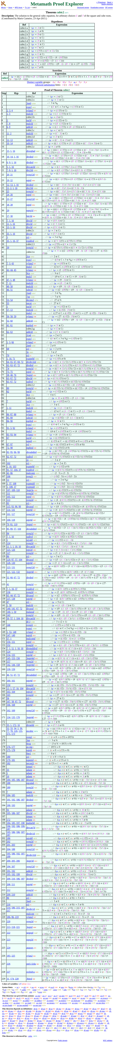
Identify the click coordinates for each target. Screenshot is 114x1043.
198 (22, 823)
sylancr (29, 270)
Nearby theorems (107, 4)
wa (32, 987)
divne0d (30, 725)
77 (8, 731)
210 (13, 879)
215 (18, 907)
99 (18, 452)
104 (15, 470)
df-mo (10, 1011)
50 (11, 286)
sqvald (29, 540)
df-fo (91, 1021)
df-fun (58, 1021)
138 (13, 598)
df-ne (66, 1011)
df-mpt (73, 1016)
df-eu (19, 1011)
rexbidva (30, 972)
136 (8, 592)
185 (13, 779)
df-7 (72, 1028)
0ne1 (28, 753)
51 (11, 289)
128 (8, 563)
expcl (29, 107)
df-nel (75, 1011)
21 (11, 174)
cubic (30, 1036)
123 (8, 567)
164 (13, 691)
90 (11, 421)
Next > (110, 2)
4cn (28, 394)
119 (15, 524)
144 (13, 665)
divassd (30, 506)
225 (13, 956)
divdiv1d (30, 833)
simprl (29, 766)
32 (8, 728)
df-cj (58, 1030)
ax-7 (94, 996)
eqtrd (28, 180)
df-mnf (59, 1025)
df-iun (45, 1016)
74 (8, 368)
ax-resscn (104, 998)
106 (8, 476)
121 (8, 572)
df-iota (49, 1021)
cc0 (5, 990)
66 (12, 342)
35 (8, 233)
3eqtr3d (30, 861)
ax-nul (55, 998)
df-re (67, 1030)
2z (27, 460)
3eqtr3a (30, 490)
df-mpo (40, 1023)
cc (100, 987)
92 (14, 428)
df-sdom (30, 1025)
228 (17, 978)
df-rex (92, 1011)
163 (8, 691)
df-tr (82, 1016)
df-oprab (30, 1023)
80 (8, 388)
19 (8, 180)
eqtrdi (29, 750)
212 (8, 890)
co (92, 987)
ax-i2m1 (17, 1003)
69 (18, 362)
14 (11, 143)
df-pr (19, 1016)
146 (8, 625)
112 (13, 496)
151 (13, 642)
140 (8, 608)
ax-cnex (92, 998)
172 (14, 725)
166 (8, 705)
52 (8, 321)
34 (15, 728)
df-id (90, 1016)
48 (14, 280)
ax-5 (78, 996)
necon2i (30, 763)
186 (18, 779)
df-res (88, 1018)
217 (8, 910)
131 (13, 567)
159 (13, 669)
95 (11, 452)
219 (17, 917)
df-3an (68, 1009)
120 (15, 731)
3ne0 (28, 901)
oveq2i (29, 476)
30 (11, 216)
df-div (12, 1028)
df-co (62, 1018)
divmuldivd (31, 648)
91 (8, 428)
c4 (98, 990)
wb (24, 987)
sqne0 (29, 441)
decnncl (30, 300)
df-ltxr (78, 1025)
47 (8, 280)
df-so (10, 1018)
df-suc (39, 1021)
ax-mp (29, 747)
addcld (29, 127)
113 (8, 500)
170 (18, 717)
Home (10, 7)
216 (8, 904)
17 (8, 216)
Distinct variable (35, 82)
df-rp (29, 1030)
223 (8, 939)
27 (11, 199)
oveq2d (29, 493)
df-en (10, 1025)
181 (13, 760)
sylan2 (29, 956)
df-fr (18, 1018)
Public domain (62, 1040)
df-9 (89, 1028)
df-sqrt (86, 1030)
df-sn (11, 1016)
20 (8, 174)
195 (8, 813)
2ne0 (28, 345)
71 (14, 358)
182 (8, 763)
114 (8, 510)
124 (8, 543)
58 (11, 316)
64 (8, 362)
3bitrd (29, 978)
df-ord (12, 1021)
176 (8, 747)
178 (13, 750)
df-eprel (100, 1016)
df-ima (97, 1018)
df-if (98, 1013)
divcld (29, 220)
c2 (82, 990)
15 (8, 151)
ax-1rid (39, 1003)
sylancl (29, 110)
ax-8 (102, 996)
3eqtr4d (30, 572)
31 (8, 978)
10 (8, 143)
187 (22, 779)
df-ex (94, 1009)
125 (8, 550)
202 (8, 841)
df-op (28, 1016)
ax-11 (18, 998)
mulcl (29, 266)
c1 (13, 990)
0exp (28, 743)
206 (18, 861)
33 (11, 728)
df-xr (69, 1025)
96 (15, 452)
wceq (42, 987)
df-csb (37, 1013)
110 (18, 490)
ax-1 (44, 996)
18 (8, 205)
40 (11, 375)
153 (13, 658)
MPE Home (18, 7)
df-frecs (70, 1023)
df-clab (28, 1011)
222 (8, 933)
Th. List (27, 7)
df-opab (63, 1016)
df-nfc (57, 1011)
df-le (88, 1025)
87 (11, 414)
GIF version (109, 7)
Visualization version (97, 7)
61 (11, 325)
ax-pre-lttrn (100, 1003)
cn (74, 990)
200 (8, 861)
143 (8, 615)
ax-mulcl (50, 1000)
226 (8, 964)
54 (11, 300)
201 (8, 845)
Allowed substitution (45, 85)
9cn (28, 273)
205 (13, 861)
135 (13, 717)
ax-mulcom (75, 1000)
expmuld (30, 483)
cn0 (14, 992)
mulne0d (30, 823)
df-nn (22, 1028)
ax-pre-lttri (87, 1003)
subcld (29, 289)
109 (13, 490)
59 (15, 316)
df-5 (56, 1028)
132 (18, 572)
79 (8, 524)
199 (22, 826)
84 (8, 421)
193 (13, 805)
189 (8, 787)
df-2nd (59, 1023)
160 (8, 680)
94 (15, 434)
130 (13, 563)
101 (8, 514)
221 (18, 927)
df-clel (48, 1011)
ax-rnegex (51, 1003)
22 (11, 180)
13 (11, 140)
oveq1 (29, 737)
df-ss (71, 1013)
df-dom (19, 1025)
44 (11, 270)
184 (8, 779)
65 (11, 362)
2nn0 (28, 293)
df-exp (49, 1030)
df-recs (91, 1023)
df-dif (46, 1013)
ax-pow (65, 998)
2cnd (28, 335)
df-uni (36, 1016)
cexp (40, 992)
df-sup (39, 1025)
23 (8, 199)
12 (8, 140)
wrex (71, 987)
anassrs (29, 947)
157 (8, 661)
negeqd (29, 933)
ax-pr (74, 998)
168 (13, 705)
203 (13, 845)
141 (13, 608)
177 (13, 747)
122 (13, 572)
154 (8, 655)
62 (8, 332)
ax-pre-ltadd (7, 1005)
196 (8, 826)
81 (11, 524)
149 (13, 635)
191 (8, 799)
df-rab (11, 1013)
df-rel (44, 1018)
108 (14, 483)
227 (8, 972)
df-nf (103, 1009)
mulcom (30, 913)
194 (8, 866)
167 (8, 701)
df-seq (38, 1030)
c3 (90, 990)
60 (11, 321)
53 (8, 300)
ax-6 (86, 996)
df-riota (11, 1023)
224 (8, 947)
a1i (27, 237)
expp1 (29, 628)
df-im (76, 1030)
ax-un (83, 998)
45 (15, 270)
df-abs (96, 1030)
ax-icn (15, 1000)
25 (8, 191)
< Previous (101, 2)
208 (8, 884)
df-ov (20, 1023)
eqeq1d (29, 210)
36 (21, 728)
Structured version (83, 7)
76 (15, 375)
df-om (50, 1023)
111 (8, 493)
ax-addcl (26, 1000)
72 (22, 362)
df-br (54, 1016)
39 (8, 247)
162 (8, 710)
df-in (63, 1013)
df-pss (80, 1013)
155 (13, 655)
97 (11, 444)
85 (8, 417)
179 (8, 760)
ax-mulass (102, 1000)
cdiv (65, 990)
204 (8, 849)
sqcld (28, 120)
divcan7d (30, 827)
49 (8, 286)
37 (17, 241)
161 (13, 680)
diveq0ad (30, 151)
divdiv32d (31, 362)
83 (8, 434)
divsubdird (31, 452)
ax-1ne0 (28, 1003)
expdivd (30, 241)
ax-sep (45, 998)
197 (18, 823)
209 (8, 879)
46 (8, 289)
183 (8, 956)
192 (13, 799)
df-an (43, 1009)
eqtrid (29, 635)
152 (8, 645)
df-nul (89, 1013)
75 (11, 371)
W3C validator (107, 1040)
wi (18, 987)
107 (8, 490)
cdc (30, 992)
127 (8, 553)
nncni (29, 303)
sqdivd (29, 381)
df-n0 (98, 1028)
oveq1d (29, 191)
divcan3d (30, 167)
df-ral (84, 1011)
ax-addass (89, 1000)
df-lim (30, 1021)
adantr (29, 770)
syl (27, 444)
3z (27, 352)
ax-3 (55, 996)
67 (15, 362)
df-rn (80, 1018)
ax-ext (36, 998)
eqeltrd (29, 325)
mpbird (29, 447)
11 (8, 133)
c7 (106, 990)
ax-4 (70, 996)
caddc (24, 990)
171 (8, 733)
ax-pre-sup (37, 1005)
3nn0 (28, 103)
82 (8, 452)
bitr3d (29, 216)
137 (8, 598)
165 (8, 695)
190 (8, 805)
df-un (55, 1013)
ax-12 (27, 998)
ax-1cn (5, 1000)
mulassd (30, 612)
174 (12, 978)
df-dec (10, 1030)
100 (8, 520)
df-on (21, 1021)
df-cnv (53, 1018)
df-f (74, 1021)
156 (18, 658)
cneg (55, 990)
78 (11, 731)
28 (11, 205)
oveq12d (30, 174)
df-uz (20, 1030)
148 (14, 632)
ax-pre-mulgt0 (22, 1005)
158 (18, 665)
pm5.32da (31, 964)
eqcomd (30, 783)
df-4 (47, 1028)
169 (13, 710)
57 (8, 310)
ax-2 (49, 996)
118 (13, 520)
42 (8, 270)
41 (8, 325)
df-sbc (28, 1013)
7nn (28, 296)
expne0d (30, 358)
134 (8, 717)
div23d (29, 170)
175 (8, 750)
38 (8, 375)
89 (11, 417)
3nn (28, 740)
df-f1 (82, 1021)
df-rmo (102, 1011)
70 (8, 355)
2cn (28, 256)
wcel (52, 987)
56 (8, 316)
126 (13, 550)
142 (8, 665)
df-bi (35, 1009)
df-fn (67, 1021)
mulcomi (30, 473)
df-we (27, 1018)
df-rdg (100, 1023)
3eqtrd (29, 375)
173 (13, 733)
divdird (29, 156)
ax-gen (61, 996)
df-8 (81, 1028)
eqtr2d (29, 550)
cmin (46, 990)
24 (8, 194)
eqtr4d (29, 510)
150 (8, 642)
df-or (51, 1009)
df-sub (97, 1025)
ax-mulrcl (62, 1000)
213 (8, 927)
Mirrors (3, 7)
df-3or (58, 1009)
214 (8, 907)
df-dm (71, 1018)
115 (8, 506)
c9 (4, 992)
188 (8, 783)
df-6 (64, 1028)
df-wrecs (80, 1023)
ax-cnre (75, 1003)
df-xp (36, 1018)
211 (13, 884)
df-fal (86, 1009)
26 (11, 194)
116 (13, 510)
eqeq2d (29, 939)
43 (12, 263)
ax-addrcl (38, 1000)
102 (8, 463)
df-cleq (38, 1011)
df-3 (28, 621)
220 (8, 921)
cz (23, 992)
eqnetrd (30, 760)
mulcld (29, 114)
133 (20, 731)
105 (8, 496)
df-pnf (49, 1025)
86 (8, 414)
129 (8, 559)
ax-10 (9, 998)
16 (14, 151)
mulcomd (30, 638)
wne (62, 987)
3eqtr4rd (30, 658)
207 (13, 866)
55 (8, 303)
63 (11, 332)
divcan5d (30, 546)
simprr (29, 816)
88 (15, 414)
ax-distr (5, 1003)
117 (13, 514)
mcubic (29, 731)
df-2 (30, 1028)
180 (8, 756)
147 (8, 635)
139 (8, 669)
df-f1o (99, 1021)
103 (14, 466)
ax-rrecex (63, 1003)
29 (8, 210)
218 (13, 927)
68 (8, 349)
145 (8, 658)
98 (11, 447)
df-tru (77, 1009)
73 (8, 371)
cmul (34, 990)
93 (11, 434)
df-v (19, 1013)
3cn (28, 404)
